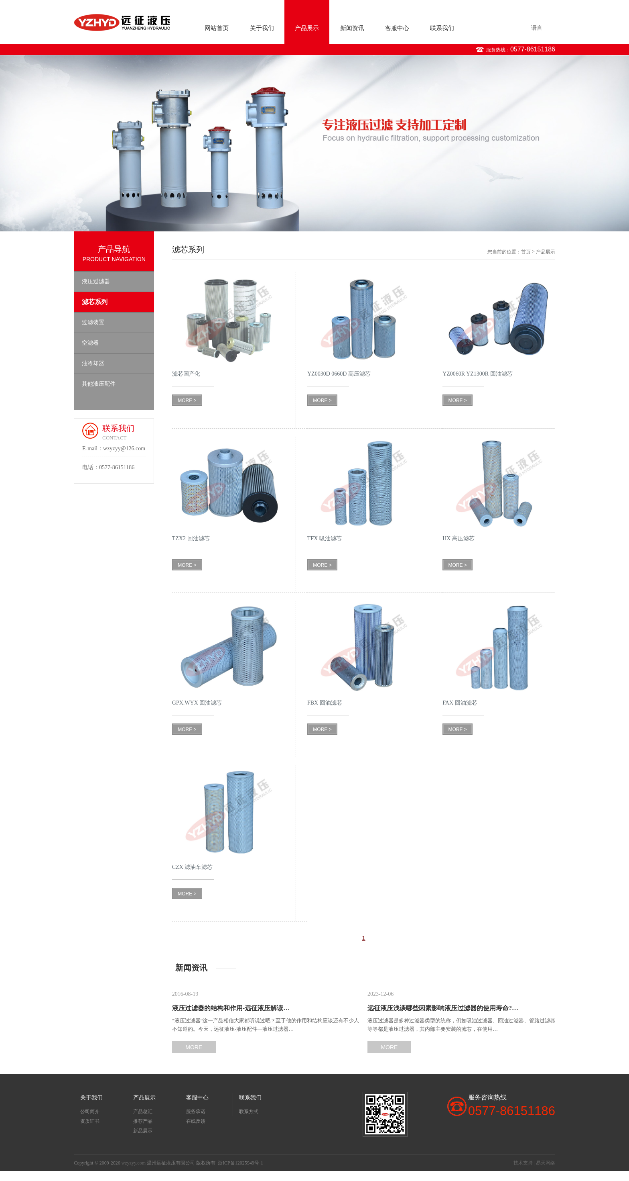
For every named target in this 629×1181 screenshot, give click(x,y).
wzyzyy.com (134, 1163)
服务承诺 (195, 1111)
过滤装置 (93, 322)
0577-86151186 (532, 49)
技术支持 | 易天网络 (534, 1163)
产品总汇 (142, 1111)
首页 (526, 252)
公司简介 (89, 1111)
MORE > (187, 400)
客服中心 (397, 28)
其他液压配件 (99, 384)
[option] (314, 143)
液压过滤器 (96, 281)
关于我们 (262, 28)
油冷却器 (93, 363)
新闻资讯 (352, 28)
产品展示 (307, 28)
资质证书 (89, 1121)
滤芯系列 (95, 301)
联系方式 (248, 1111)
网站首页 (217, 28)
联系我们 (442, 28)
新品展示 (142, 1131)
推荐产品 (142, 1121)
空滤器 (90, 343)
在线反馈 (195, 1121)
